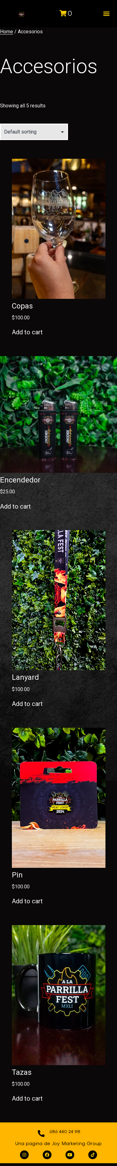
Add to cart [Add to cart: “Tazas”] (27, 1098)
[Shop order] (34, 132)
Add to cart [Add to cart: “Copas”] (27, 332)
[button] (106, 13)
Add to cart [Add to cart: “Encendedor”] (15, 506)
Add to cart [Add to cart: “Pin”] (27, 901)
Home (6, 32)
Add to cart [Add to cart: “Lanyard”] (27, 704)
